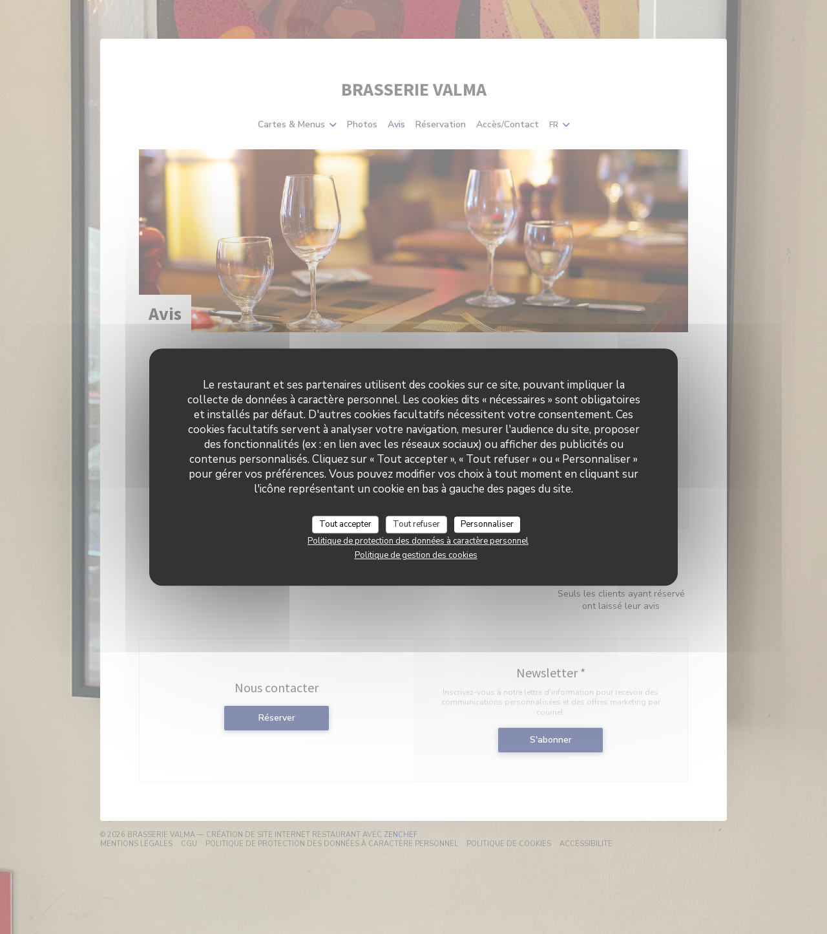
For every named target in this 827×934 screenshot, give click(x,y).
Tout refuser (416, 524)
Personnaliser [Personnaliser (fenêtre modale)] (487, 524)
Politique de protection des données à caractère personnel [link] (418, 541)
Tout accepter (345, 524)
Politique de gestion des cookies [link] (416, 555)
